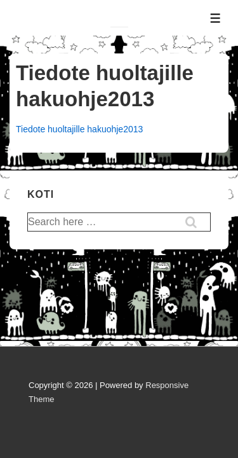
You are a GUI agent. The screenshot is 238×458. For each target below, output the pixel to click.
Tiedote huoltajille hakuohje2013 (79, 129)
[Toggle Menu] (215, 18)
